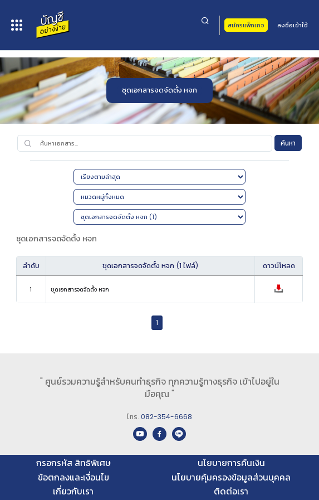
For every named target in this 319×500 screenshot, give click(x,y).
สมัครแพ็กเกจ (246, 25)
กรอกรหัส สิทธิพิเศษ (73, 463)
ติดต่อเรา (231, 491)
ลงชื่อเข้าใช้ (292, 25)
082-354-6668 (166, 416)
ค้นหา (288, 143)
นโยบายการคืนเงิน (231, 463)
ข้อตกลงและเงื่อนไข (73, 477)
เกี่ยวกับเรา (73, 491)
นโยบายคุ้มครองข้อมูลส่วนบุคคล (231, 477)
